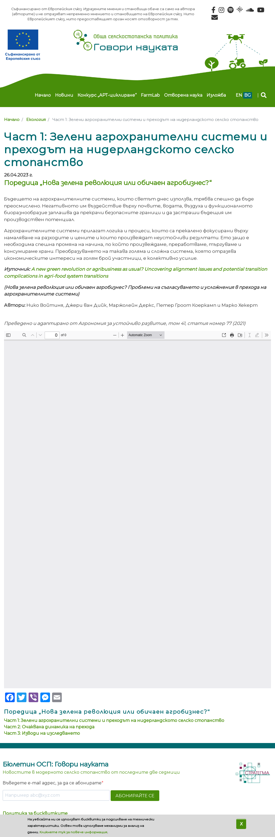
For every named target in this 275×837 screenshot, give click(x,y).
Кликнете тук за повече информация (73, 832)
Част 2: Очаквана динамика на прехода (49, 726)
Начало (43, 95)
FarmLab (150, 95)
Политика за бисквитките (35, 813)
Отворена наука (183, 95)
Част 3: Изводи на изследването (42, 733)
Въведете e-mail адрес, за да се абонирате (52, 782)
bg (247, 95)
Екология (36, 119)
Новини (64, 95)
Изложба (216, 95)
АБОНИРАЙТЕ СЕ (134, 795)
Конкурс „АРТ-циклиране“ (107, 95)
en (239, 95)
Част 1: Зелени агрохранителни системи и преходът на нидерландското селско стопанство (114, 720)
